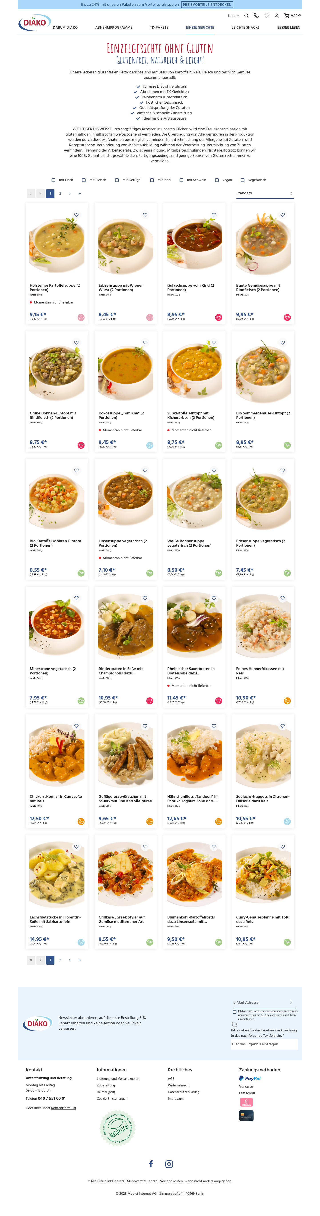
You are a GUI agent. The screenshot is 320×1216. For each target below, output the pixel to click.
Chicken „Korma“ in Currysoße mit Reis (56, 799)
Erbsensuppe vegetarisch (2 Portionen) (260, 543)
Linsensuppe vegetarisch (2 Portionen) (123, 543)
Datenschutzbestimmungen (268, 1011)
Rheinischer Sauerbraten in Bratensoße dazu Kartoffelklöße (191, 671)
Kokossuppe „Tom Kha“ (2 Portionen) (121, 415)
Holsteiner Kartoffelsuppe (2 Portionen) (55, 288)
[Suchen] (246, 15)
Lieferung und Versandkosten (118, 1079)
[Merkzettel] (266, 15)
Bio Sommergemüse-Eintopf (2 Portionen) (263, 415)
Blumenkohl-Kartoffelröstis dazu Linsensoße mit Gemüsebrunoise (191, 919)
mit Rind (164, 180)
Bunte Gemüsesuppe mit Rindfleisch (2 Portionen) (258, 288)
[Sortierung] (265, 193)
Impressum (176, 1099)
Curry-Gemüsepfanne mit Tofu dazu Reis (262, 919)
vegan (227, 180)
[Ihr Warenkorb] (292, 15)
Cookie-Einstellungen (112, 1099)
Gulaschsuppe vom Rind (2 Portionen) (190, 288)
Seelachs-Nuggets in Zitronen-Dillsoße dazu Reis (263, 799)
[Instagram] (169, 1164)
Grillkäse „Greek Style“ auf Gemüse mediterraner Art (122, 919)
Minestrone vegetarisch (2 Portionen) (53, 671)
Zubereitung (106, 1085)
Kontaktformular (63, 1108)
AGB (263, 1015)
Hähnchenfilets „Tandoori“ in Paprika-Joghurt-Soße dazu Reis (192, 799)
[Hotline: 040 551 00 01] (256, 15)
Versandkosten (171, 1181)
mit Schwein (196, 180)
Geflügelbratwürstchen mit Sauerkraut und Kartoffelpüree (125, 799)
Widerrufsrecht (179, 1085)
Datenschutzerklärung (183, 1092)
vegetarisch (257, 180)
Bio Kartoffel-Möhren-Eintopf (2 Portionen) (55, 543)
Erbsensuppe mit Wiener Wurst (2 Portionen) (121, 288)
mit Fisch (66, 180)
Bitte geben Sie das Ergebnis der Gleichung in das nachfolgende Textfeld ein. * (264, 1033)
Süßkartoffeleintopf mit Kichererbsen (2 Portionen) (190, 415)
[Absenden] (291, 1002)
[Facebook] (151, 1164)
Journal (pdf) (106, 1092)
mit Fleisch (98, 180)
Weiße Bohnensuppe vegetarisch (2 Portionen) (189, 543)
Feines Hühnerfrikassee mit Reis (260, 671)
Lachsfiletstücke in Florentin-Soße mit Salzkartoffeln (55, 919)
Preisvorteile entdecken (207, 5)
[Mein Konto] (276, 15)
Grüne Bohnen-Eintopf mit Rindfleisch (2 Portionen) (53, 415)
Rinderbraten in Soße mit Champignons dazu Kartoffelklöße (121, 671)
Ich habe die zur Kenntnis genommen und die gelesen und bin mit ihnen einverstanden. (268, 1015)
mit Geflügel (132, 180)
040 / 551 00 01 (52, 1098)
